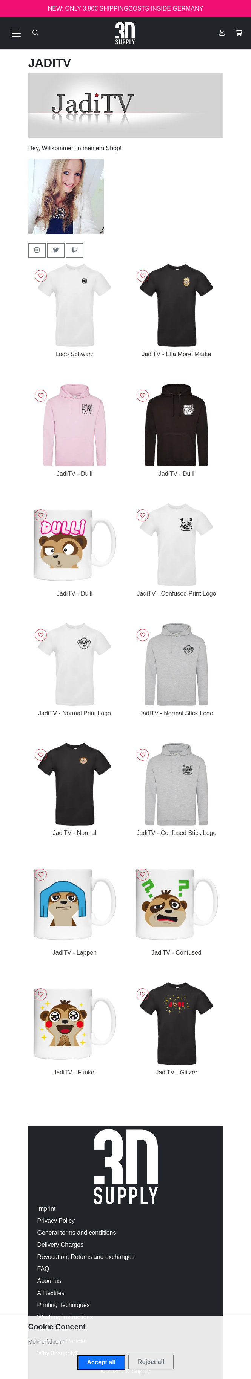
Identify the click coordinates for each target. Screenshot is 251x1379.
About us (49, 1281)
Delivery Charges (60, 1245)
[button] (238, 33)
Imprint (46, 1208)
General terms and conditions (76, 1233)
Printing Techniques (63, 1305)
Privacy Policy (56, 1220)
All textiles (51, 1293)
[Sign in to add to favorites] (41, 276)
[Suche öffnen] (35, 33)
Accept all (101, 1362)
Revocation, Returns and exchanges (86, 1257)
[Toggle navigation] (16, 33)
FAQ (43, 1269)
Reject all (151, 1362)
